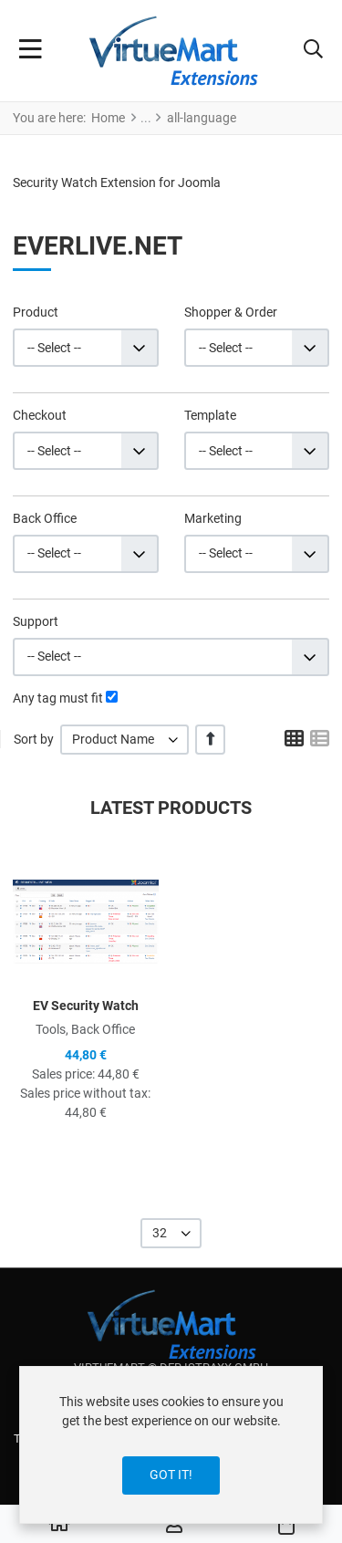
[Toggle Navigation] (30, 51)
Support (35, 621)
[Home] (59, 1524)
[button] (313, 51)
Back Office (45, 518)
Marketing (213, 518)
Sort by (34, 739)
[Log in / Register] (174, 1524)
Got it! (171, 1474)
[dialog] (171, 1445)
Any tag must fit (58, 698)
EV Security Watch (86, 1005)
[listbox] (124, 740)
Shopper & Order (230, 312)
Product (35, 312)
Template (210, 415)
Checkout (40, 415)
